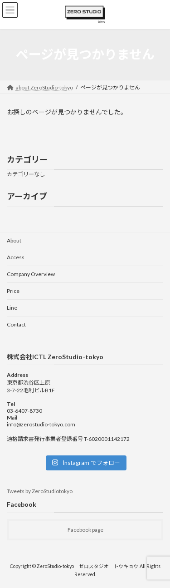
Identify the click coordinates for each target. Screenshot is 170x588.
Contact (16, 324)
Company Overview (31, 274)
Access (15, 257)
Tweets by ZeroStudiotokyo (40, 491)
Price (13, 290)
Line (12, 307)
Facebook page (85, 529)
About (14, 240)
